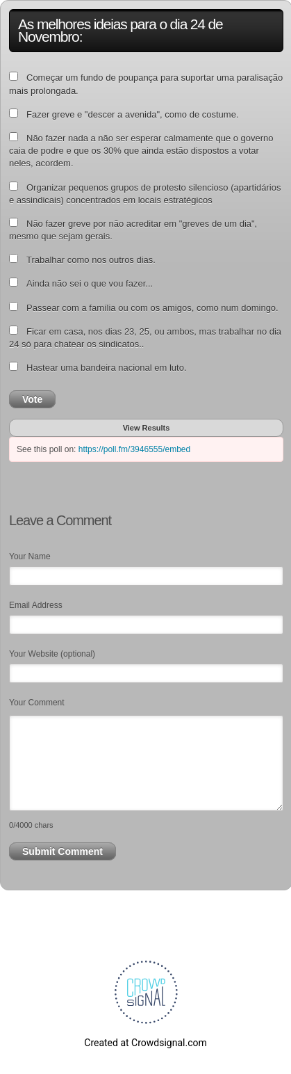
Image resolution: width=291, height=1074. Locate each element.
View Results (146, 428)
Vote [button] (32, 399)
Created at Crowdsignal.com (145, 1042)
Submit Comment (62, 851)
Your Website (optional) (52, 654)
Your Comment (37, 702)
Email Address (36, 605)
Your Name (30, 556)
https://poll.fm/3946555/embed (134, 449)
